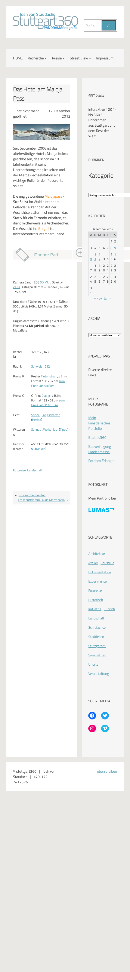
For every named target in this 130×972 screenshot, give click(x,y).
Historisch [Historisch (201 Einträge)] (95, 599)
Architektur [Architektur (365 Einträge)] (96, 553)
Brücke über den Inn (32, 495)
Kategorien (101, 180)
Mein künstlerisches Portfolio (99, 423)
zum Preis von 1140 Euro (48, 402)
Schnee (36, 429)
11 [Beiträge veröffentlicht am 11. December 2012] (95, 257)
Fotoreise (19, 470)
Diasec (46, 395)
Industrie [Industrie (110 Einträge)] (94, 609)
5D (42, 282)
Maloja (40, 448)
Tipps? (64, 429)
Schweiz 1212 (40, 366)
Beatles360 (97, 437)
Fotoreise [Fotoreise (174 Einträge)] (95, 590)
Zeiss (16, 287)
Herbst (36, 419)
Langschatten (51, 414)
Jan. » (107, 298)
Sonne (35, 414)
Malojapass (53, 196)
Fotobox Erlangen (101, 460)
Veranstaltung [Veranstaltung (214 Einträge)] (98, 673)
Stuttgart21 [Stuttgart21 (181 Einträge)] (97, 645)
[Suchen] (109, 25)
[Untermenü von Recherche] (46, 58)
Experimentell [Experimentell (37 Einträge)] (98, 581)
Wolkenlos (50, 429)
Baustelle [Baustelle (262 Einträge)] (107, 562)
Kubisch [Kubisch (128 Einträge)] (109, 609)
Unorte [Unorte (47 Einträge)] (93, 664)
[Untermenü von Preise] (64, 58)
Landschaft (34, 470)
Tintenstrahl (49, 376)
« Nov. (98, 298)
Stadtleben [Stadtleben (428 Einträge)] (96, 636)
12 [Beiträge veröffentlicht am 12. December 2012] (99, 257)
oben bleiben (107, 771)
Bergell (43, 228)
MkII (47, 282)
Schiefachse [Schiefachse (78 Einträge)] (97, 627)
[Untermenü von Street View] (90, 58)
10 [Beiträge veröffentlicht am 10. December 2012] (91, 257)
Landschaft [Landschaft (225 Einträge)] (96, 618)
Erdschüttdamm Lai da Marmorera (41, 499)
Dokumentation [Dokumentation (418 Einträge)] (99, 572)
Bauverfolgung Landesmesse (99, 449)
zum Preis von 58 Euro (48, 383)
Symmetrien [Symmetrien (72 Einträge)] (97, 655)
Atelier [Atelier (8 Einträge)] (93, 562)
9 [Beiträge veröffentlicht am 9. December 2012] (115, 247)
